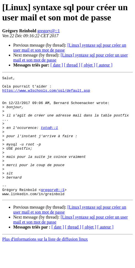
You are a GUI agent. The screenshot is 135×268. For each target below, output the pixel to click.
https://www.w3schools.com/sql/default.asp (46, 93)
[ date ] (57, 65)
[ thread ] (72, 65)
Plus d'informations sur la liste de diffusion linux (45, 263)
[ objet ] (88, 65)
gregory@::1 (48, 30)
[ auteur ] (104, 65)
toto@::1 (49, 138)
